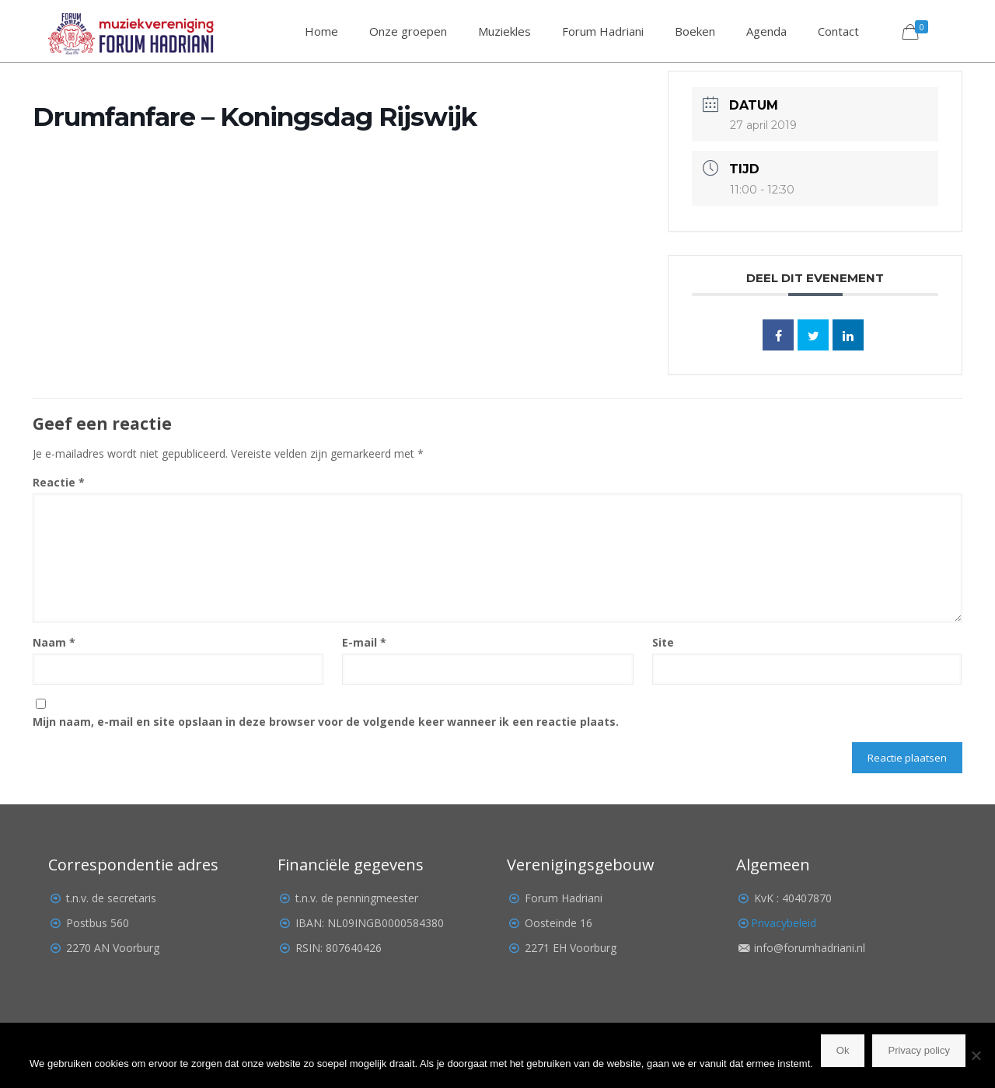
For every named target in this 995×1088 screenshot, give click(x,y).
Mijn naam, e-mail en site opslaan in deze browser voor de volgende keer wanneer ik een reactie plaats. (326, 721)
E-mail (364, 642)
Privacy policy (918, 1050)
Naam (54, 642)
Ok (843, 1050)
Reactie (59, 482)
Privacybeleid (783, 922)
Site (663, 642)
